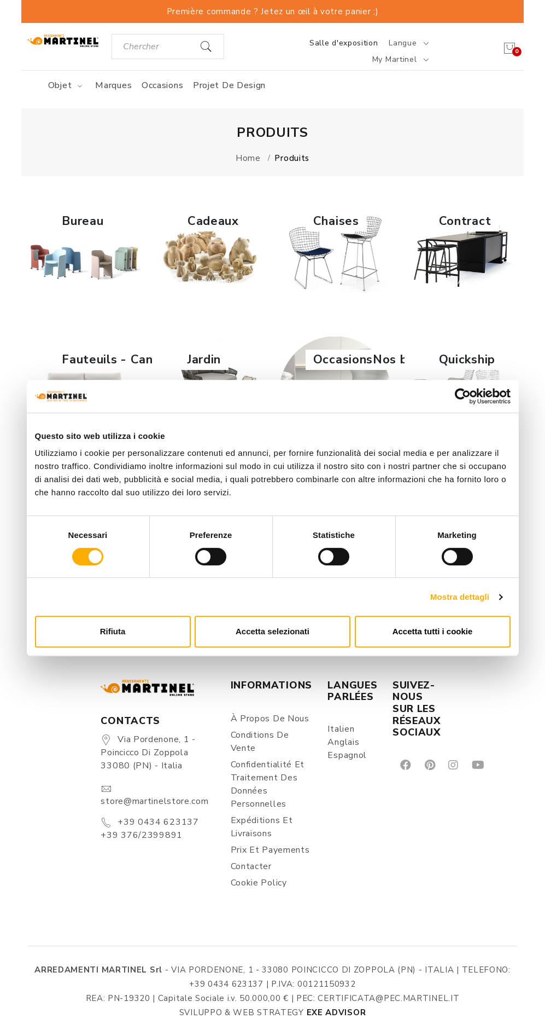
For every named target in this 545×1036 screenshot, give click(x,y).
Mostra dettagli (459, 596)
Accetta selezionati (272, 631)
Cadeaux (213, 221)
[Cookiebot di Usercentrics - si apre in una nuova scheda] (463, 396)
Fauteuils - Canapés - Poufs (145, 359)
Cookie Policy (259, 883)
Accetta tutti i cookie (432, 631)
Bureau (82, 221)
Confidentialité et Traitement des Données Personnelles (268, 784)
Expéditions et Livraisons (262, 827)
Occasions (162, 85)
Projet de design (229, 85)
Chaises (336, 221)
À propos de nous (270, 719)
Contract (465, 221)
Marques (113, 85)
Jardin (204, 359)
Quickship (467, 359)
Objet (67, 85)
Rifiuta (113, 631)
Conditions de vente (260, 741)
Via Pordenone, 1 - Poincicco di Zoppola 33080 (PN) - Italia (148, 752)
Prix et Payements (270, 850)
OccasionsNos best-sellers (393, 359)
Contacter (251, 866)
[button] (84, 254)
